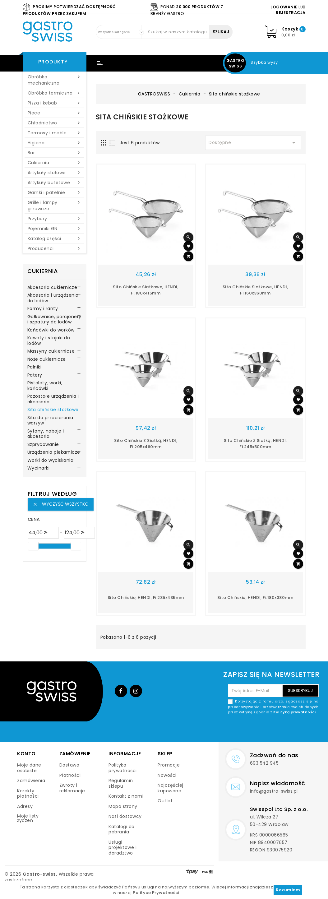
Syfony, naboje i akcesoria (45, 434)
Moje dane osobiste (29, 768)
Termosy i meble (54, 133)
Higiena (54, 143)
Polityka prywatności (123, 768)
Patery (34, 375)
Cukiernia (54, 163)
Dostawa (69, 765)
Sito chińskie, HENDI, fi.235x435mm (146, 597)
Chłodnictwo (54, 123)
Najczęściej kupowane (170, 788)
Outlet (165, 801)
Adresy (25, 806)
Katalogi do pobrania (122, 829)
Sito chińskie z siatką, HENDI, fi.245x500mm (255, 444)
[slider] (33, 546)
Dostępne (253, 142)
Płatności (70, 775)
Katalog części (54, 238)
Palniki (34, 367)
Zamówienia (31, 780)
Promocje (169, 765)
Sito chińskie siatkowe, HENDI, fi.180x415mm (145, 290)
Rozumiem (288, 890)
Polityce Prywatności (156, 893)
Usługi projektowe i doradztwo (122, 847)
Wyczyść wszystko (61, 504)
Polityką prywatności (294, 712)
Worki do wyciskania (50, 460)
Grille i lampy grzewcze (54, 205)
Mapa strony (123, 806)
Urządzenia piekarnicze (53, 452)
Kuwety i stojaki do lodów (48, 340)
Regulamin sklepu (121, 783)
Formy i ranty (42, 309)
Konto (26, 753)
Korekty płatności (28, 793)
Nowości (167, 775)
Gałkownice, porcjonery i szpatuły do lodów (54, 319)
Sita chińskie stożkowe (53, 410)
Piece (54, 113)
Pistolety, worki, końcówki (44, 386)
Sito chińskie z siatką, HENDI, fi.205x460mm (145, 444)
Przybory (54, 218)
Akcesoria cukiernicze (52, 287)
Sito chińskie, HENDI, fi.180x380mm (255, 597)
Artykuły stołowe (54, 172)
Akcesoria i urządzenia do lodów (53, 298)
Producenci (54, 248)
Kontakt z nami (126, 796)
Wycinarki (38, 468)
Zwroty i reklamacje (72, 788)
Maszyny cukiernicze (51, 351)
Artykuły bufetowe (54, 182)
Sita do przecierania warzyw (50, 420)
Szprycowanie (43, 444)
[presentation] (271, 730)
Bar (54, 153)
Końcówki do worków (51, 330)
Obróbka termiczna (54, 93)
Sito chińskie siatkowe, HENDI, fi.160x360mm (255, 290)
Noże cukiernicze (46, 359)
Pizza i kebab (54, 103)
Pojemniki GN (54, 228)
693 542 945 (264, 763)
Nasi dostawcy (125, 816)
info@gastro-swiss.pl (274, 791)
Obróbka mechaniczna (54, 80)
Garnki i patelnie (54, 192)
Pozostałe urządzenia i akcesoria (53, 399)
